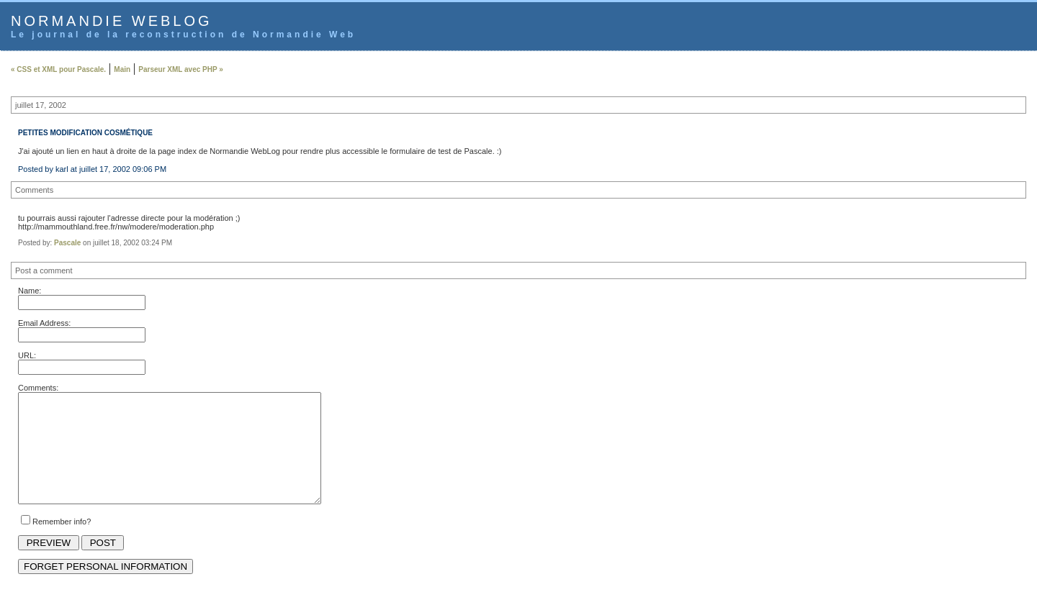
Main (122, 69)
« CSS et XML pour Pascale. (58, 69)
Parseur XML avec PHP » (180, 69)
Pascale (67, 243)
